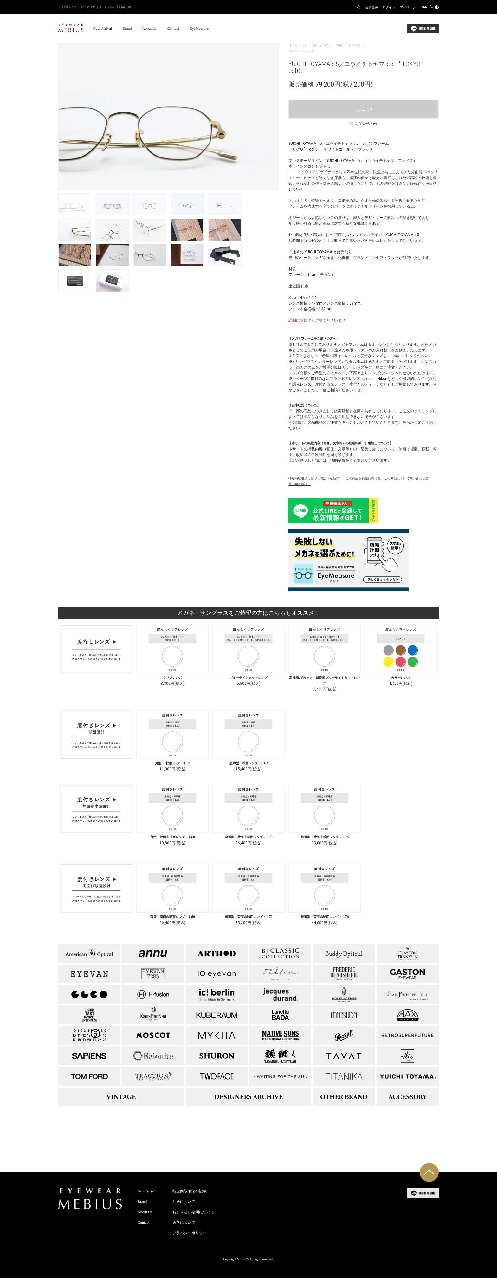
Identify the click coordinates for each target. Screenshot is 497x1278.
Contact (173, 28)
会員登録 (371, 7)
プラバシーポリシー (189, 1233)
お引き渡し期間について (193, 1212)
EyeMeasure (199, 28)
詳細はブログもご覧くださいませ (316, 320)
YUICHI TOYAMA (317, 45)
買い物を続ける (299, 484)
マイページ (408, 7)
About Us (149, 28)
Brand (127, 28)
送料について (183, 1222)
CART (430, 7)
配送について (183, 1201)
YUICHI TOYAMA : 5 (350, 45)
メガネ (309, 51)
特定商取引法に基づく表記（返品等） (315, 478)
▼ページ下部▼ (347, 373)
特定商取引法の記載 (189, 1191)
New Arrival (102, 28)
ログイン (389, 7)
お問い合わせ (363, 123)
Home (292, 45)
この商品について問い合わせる (406, 478)
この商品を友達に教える (363, 478)
